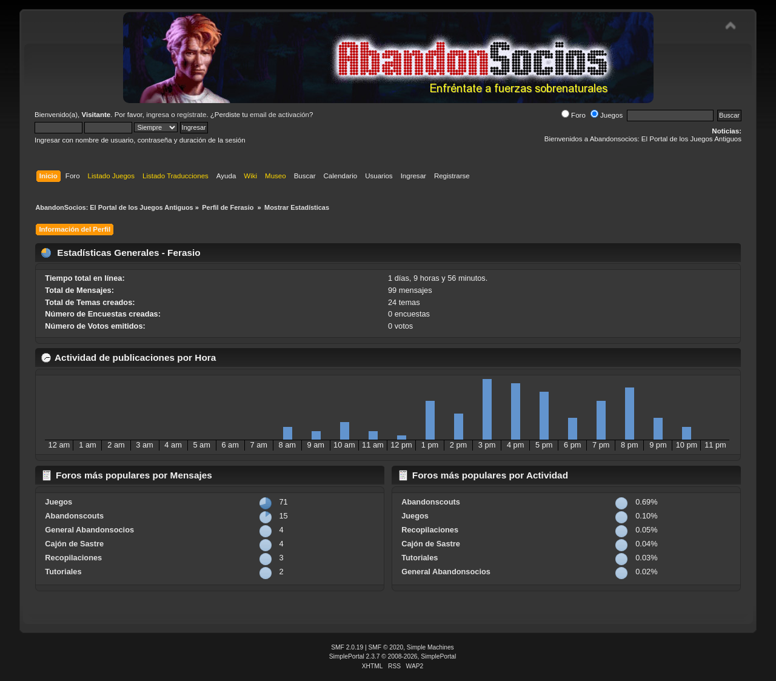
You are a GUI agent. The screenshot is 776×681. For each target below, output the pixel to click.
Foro (573, 115)
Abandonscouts (74, 515)
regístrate (192, 114)
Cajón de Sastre (74, 543)
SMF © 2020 (386, 647)
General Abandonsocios (89, 529)
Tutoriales (63, 571)
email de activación (279, 114)
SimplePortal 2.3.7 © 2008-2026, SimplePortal (393, 656)
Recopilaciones (73, 557)
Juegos (606, 115)
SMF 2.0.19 (347, 647)
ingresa (157, 114)
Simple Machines (430, 647)
